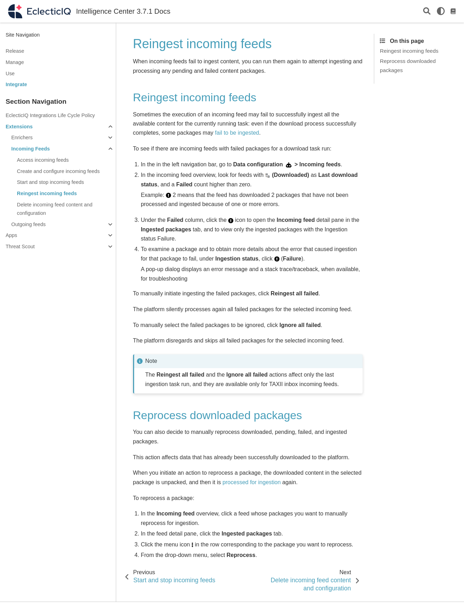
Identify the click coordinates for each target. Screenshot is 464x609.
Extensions (19, 126)
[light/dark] (441, 11)
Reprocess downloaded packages (408, 65)
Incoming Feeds (30, 149)
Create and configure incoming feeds (58, 171)
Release (15, 51)
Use (10, 73)
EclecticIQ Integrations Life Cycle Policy (50, 115)
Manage (15, 62)
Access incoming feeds (43, 160)
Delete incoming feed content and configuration (54, 209)
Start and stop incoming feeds (50, 182)
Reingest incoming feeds (47, 193)
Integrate (16, 84)
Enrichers (22, 137)
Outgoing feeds (28, 224)
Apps (11, 235)
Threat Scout (20, 246)
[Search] (427, 11)
